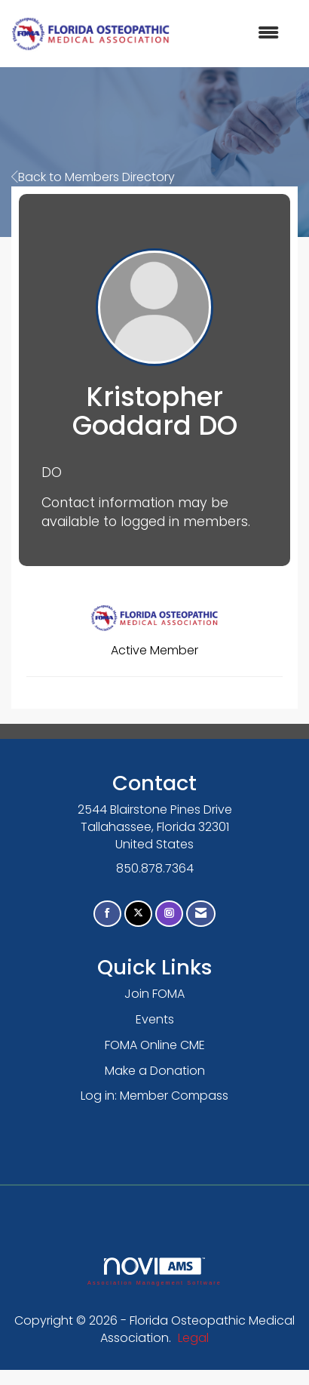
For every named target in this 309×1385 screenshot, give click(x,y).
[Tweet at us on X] (138, 913)
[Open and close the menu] (232, 33)
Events (155, 1019)
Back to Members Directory (93, 177)
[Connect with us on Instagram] (169, 913)
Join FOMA (154, 993)
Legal (193, 1338)
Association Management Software (154, 1271)
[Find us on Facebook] (107, 913)
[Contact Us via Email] (201, 913)
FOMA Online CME (155, 1045)
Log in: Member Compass (154, 1095)
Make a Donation (155, 1070)
